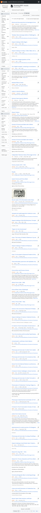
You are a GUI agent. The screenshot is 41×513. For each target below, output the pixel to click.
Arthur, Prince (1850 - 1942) (18, 301)
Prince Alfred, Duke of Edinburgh (20, 289)
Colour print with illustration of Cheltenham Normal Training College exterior (24, 488)
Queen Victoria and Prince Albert (20, 179)
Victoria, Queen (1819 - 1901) (19, 165)
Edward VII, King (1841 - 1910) (19, 452)
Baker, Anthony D (5, 91)
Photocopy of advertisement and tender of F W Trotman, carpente (24, 399)
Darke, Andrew (5, 137)
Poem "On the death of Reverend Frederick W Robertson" (24, 254)
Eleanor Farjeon (15, 112)
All (2, 13)
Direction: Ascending (35, 15)
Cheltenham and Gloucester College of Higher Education (5, 76)
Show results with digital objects (32, 18)
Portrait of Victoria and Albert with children (22, 124)
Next (37, 511)
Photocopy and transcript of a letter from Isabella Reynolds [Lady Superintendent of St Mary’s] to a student (24, 350)
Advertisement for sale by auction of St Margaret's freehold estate (24, 427)
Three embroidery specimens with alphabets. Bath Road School (24, 261)
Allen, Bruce (5, 116)
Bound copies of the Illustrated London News (23, 200)
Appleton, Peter (5, 119)
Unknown (5, 71)
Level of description (4, 150)
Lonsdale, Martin (5, 104)
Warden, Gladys (5, 87)
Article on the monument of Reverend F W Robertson (24, 308)
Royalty (13, 172)
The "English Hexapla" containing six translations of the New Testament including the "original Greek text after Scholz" (24, 66)
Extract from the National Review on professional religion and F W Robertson (24, 364)
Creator (3, 66)
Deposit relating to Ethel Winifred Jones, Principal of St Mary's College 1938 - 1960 (24, 220)
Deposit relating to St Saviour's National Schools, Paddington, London (24, 317)
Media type (4, 155)
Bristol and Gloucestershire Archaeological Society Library (24, 22)
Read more (37, 29)
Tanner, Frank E (5, 98)
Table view (26, 13)
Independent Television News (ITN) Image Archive (5, 19)
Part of (3, 11)
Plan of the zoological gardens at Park (21, 59)
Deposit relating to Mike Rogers (19, 42)
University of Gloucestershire (5, 83)
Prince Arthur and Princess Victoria (20, 270)
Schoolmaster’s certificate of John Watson (22, 341)
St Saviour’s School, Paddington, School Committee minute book (24, 371)
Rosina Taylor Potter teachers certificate (21, 498)
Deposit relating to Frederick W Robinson (22, 245)
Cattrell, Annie (5, 134)
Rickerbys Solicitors (5, 94)
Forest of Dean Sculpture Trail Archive (5, 43)
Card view (21, 13)
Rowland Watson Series (17, 82)
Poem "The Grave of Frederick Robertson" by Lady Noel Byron (24, 237)
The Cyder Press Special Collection (5, 54)
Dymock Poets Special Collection (5, 36)
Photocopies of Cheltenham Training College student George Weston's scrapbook (24, 385)
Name (3, 111)
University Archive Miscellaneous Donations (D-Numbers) (5, 28)
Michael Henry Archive (5, 49)
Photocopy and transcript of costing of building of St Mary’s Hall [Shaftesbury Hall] (24, 436)
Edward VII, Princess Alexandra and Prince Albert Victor (24, 459)
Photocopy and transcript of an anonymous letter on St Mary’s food (24, 357)
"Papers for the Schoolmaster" (19, 229)
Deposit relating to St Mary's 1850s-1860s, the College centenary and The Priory (24, 50)
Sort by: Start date (26, 15)
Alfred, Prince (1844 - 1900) (18, 282)
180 (34, 511)
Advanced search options (18, 10)
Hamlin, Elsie (5, 108)
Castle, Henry (5, 132)
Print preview (14, 13)
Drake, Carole (5, 142)
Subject (3, 145)
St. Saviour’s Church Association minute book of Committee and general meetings (24, 325)
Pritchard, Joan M (5, 101)
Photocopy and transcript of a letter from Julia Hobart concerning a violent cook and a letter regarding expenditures (24, 378)
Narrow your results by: (5, 6)
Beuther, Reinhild (5, 129)
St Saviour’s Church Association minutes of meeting (24, 407)
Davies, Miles (5, 140)
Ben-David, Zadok (5, 125)
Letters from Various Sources (19, 414)
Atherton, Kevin (5, 122)
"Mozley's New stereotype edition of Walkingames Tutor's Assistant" (24, 35)
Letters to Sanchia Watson (18, 91)
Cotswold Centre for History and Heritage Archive (5, 60)
